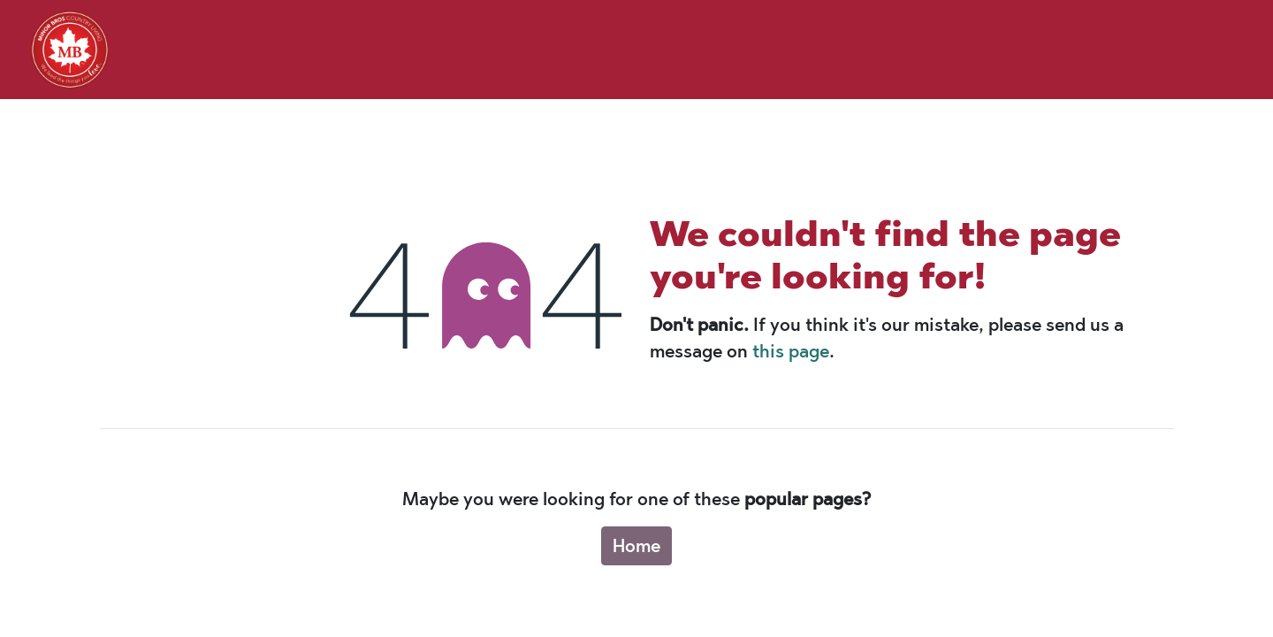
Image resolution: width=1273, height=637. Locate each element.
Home (636, 545)
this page (790, 351)
